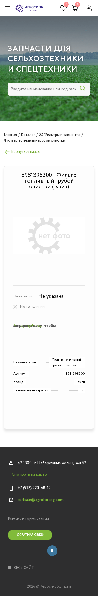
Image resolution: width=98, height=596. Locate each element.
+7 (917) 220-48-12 (34, 488)
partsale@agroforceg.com (41, 500)
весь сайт (21, 567)
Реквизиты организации (28, 519)
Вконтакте (52, 550)
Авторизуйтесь (27, 326)
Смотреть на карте (29, 474)
